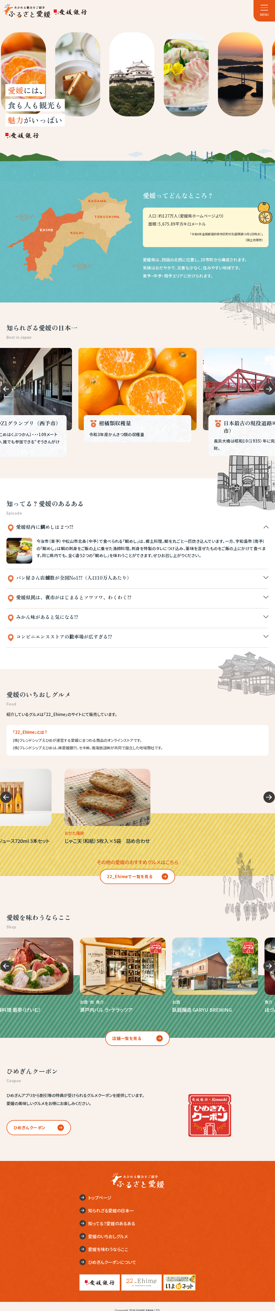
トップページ (99, 1197)
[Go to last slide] (6, 389)
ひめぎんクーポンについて (112, 1262)
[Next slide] (269, 389)
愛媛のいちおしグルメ (108, 1236)
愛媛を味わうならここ (108, 1249)
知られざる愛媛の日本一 (111, 1210)
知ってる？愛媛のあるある (111, 1223)
